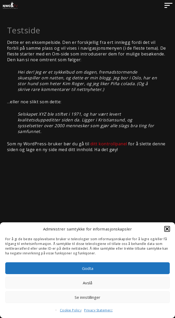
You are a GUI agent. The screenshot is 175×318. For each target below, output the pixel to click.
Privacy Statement (98, 310)
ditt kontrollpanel (108, 144)
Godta (87, 268)
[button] (167, 229)
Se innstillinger (87, 297)
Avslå (87, 282)
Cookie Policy (70, 310)
